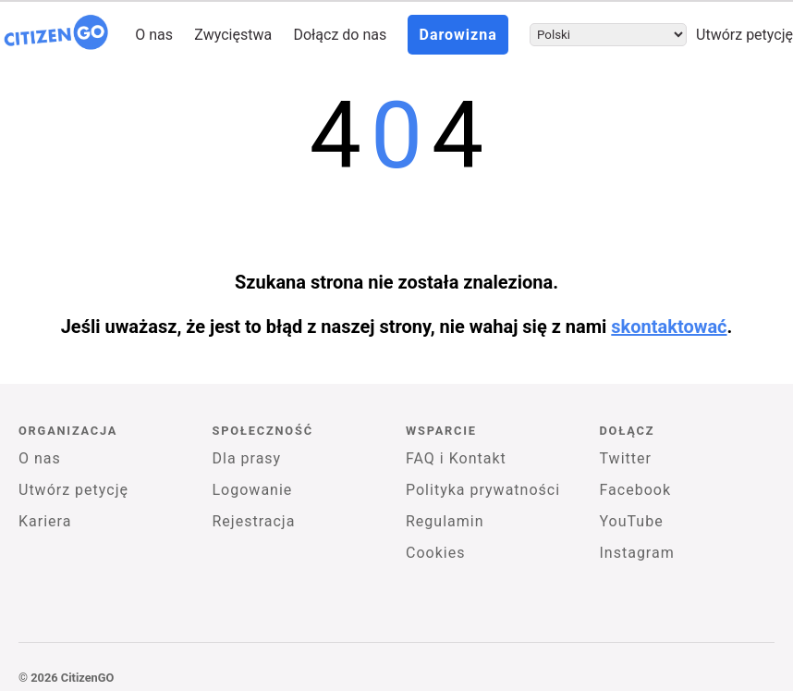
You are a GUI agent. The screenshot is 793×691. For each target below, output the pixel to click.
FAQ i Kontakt (456, 458)
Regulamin (445, 521)
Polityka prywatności (483, 490)
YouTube (632, 521)
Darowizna (457, 34)
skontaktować (668, 326)
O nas (154, 34)
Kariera (44, 521)
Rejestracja (254, 521)
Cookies (435, 552)
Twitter (626, 458)
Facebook (635, 490)
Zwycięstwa (233, 34)
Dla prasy (247, 458)
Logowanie (253, 490)
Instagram (637, 552)
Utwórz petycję (744, 34)
